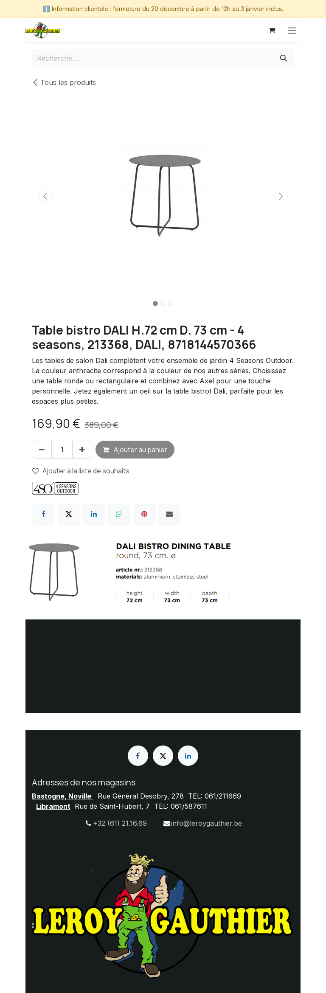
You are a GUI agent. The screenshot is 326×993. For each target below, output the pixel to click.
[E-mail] (169, 514)
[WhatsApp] (119, 514)
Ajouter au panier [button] (135, 449)
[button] (45, 196)
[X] (69, 514)
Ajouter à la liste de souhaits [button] (80, 470)
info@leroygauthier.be (206, 823)
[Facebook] (43, 514)
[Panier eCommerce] (271, 30)
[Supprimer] (42, 450)
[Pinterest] (144, 514)
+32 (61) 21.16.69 (120, 823)
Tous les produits (64, 82)
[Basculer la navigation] (292, 30)
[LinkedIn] (94, 514)
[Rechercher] (283, 58)
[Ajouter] (82, 450)
